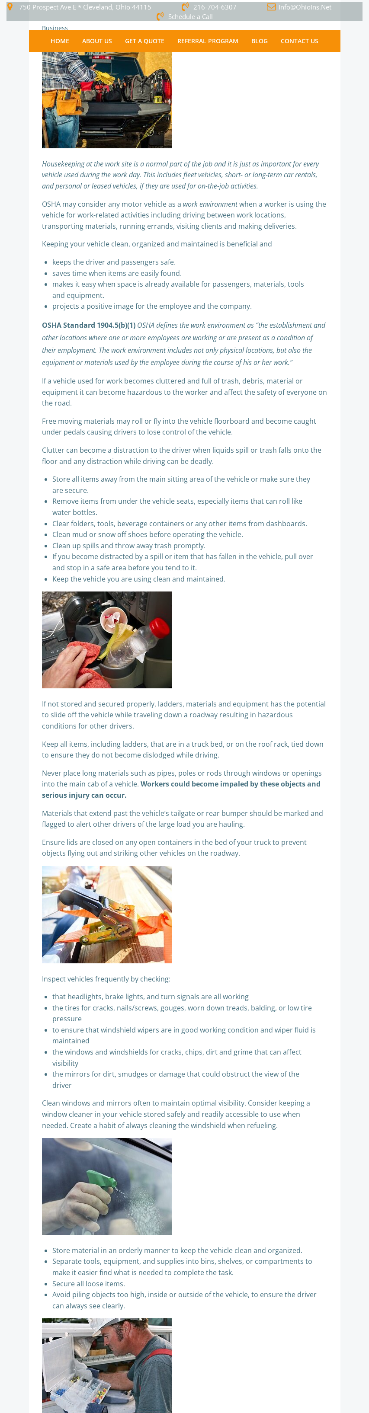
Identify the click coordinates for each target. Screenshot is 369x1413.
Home (60, 41)
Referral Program (207, 41)
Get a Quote (144, 41)
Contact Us (299, 41)
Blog (259, 41)
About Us (97, 41)
